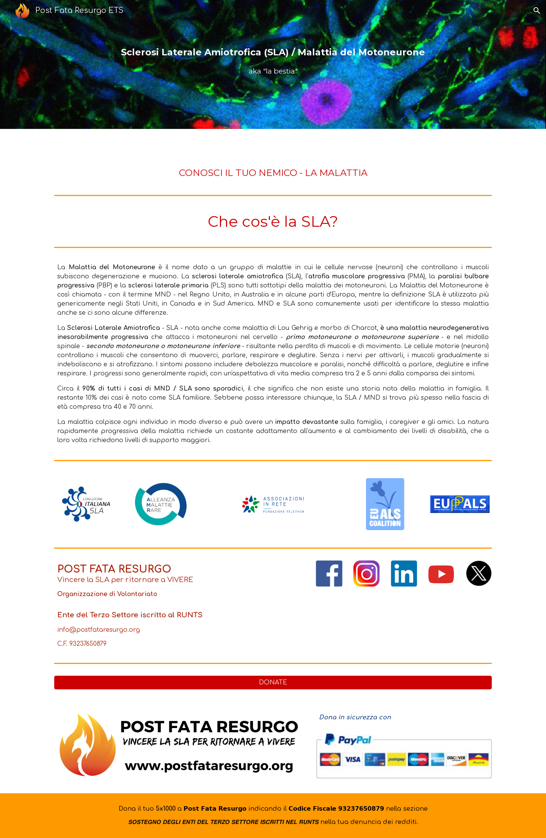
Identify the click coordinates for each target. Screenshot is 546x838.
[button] (537, 11)
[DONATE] (273, 682)
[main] (273, 64)
